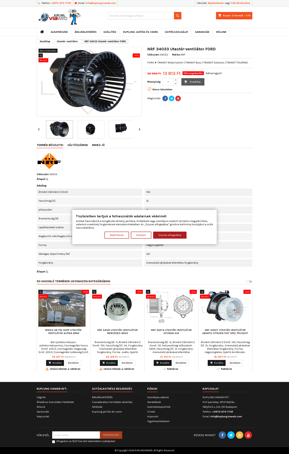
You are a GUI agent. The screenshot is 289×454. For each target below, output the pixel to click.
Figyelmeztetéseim (158, 421)
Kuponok (152, 416)
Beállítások (117, 235)
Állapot (41, 179)
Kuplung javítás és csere (140, 32)
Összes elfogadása (170, 235)
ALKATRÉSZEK (59, 32)
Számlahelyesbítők (158, 406)
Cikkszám (153, 54)
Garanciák (202, 32)
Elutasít (141, 235)
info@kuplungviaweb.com (100, 3)
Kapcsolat (43, 416)
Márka (176, 54)
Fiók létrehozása (240, 3)
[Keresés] (144, 15)
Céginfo (41, 397)
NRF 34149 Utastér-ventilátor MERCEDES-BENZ (117, 331)
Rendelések (154, 402)
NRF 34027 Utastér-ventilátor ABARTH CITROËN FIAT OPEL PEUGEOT (225, 331)
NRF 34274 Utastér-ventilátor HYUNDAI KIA (171, 331)
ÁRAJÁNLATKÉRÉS (86, 32)
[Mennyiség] (168, 82)
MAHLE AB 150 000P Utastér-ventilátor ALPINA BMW (63, 331)
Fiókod (152, 388)
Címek (151, 411)
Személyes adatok (158, 397)
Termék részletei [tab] (50, 145)
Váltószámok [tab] (77, 145)
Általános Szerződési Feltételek (55, 402)
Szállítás (109, 32)
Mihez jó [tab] (98, 145)
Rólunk (221, 32)
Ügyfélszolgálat (176, 32)
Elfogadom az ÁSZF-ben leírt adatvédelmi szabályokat (85, 441)
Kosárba (192, 82)
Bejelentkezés (216, 3)
